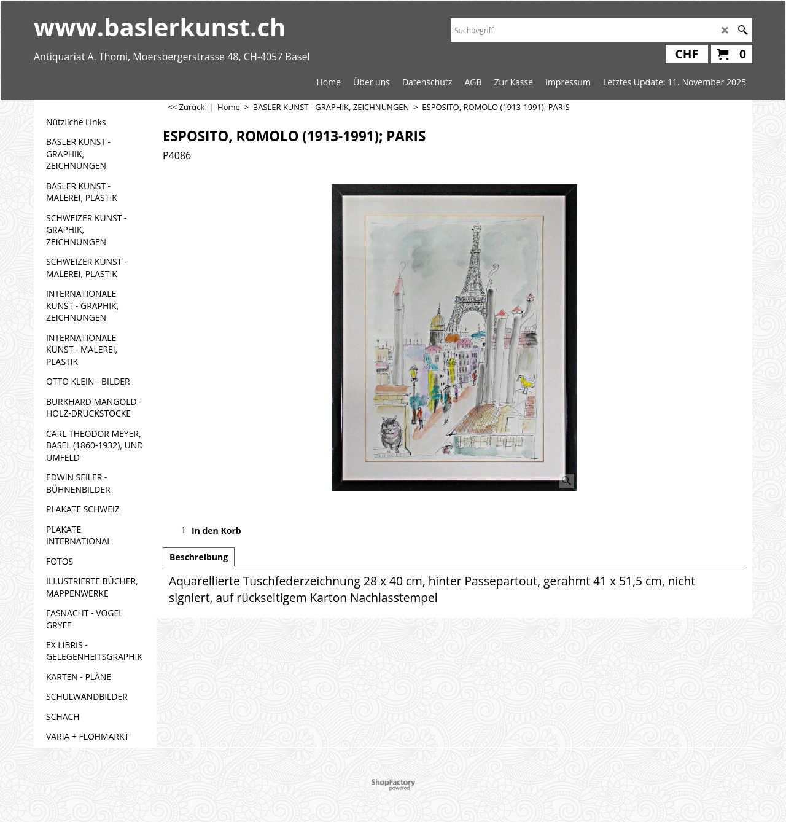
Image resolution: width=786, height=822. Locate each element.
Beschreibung (198, 557)
